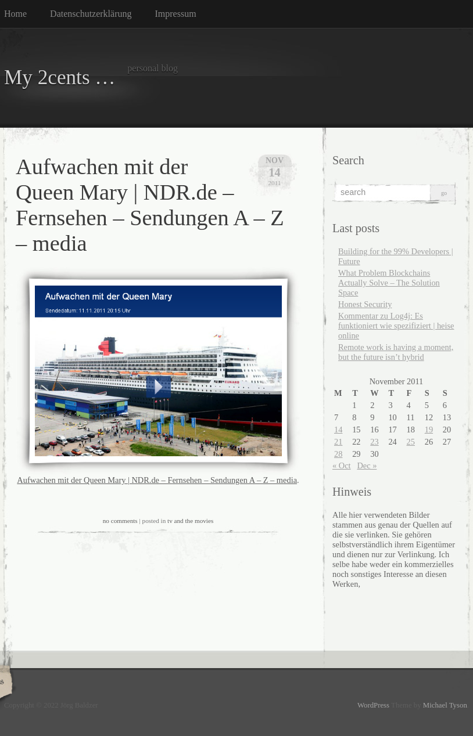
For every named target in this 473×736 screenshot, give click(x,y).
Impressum (175, 14)
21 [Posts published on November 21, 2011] (338, 441)
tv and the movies (190, 520)
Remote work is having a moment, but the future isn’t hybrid (395, 352)
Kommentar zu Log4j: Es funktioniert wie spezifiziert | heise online (396, 325)
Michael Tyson (445, 705)
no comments (120, 520)
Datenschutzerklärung (90, 14)
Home (15, 14)
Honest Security (365, 304)
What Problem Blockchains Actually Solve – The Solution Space (389, 282)
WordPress (373, 705)
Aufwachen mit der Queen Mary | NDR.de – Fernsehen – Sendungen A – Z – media (157, 480)
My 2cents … (60, 77)
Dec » (367, 465)
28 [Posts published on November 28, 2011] (338, 454)
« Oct (341, 465)
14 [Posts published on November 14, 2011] (338, 429)
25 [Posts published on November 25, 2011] (411, 441)
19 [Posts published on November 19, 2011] (429, 429)
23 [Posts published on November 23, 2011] (374, 441)
